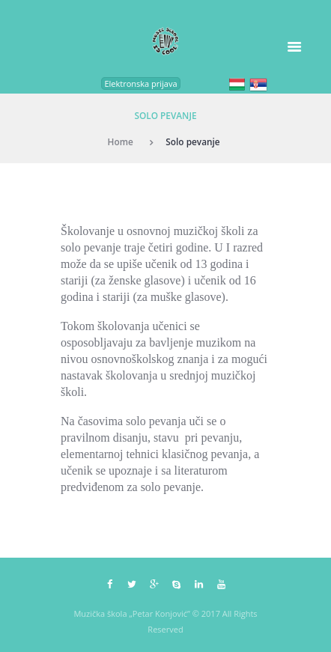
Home (120, 141)
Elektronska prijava (140, 83)
